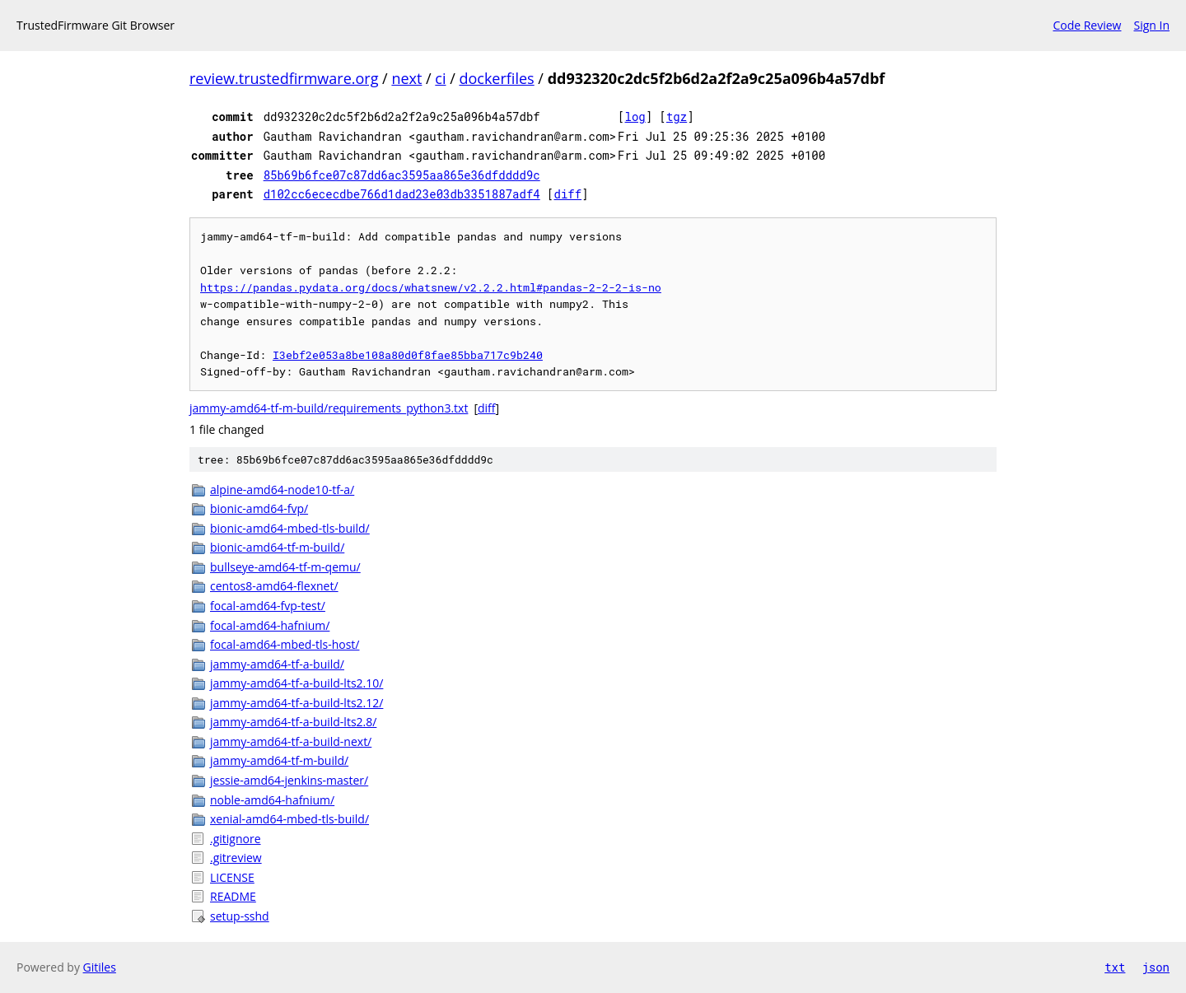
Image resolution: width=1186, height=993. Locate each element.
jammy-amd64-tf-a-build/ (277, 664)
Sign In (1151, 25)
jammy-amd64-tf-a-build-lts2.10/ (296, 683)
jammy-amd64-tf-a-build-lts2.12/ (296, 703)
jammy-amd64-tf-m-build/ (279, 760)
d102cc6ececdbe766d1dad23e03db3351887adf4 (402, 194)
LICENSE (232, 877)
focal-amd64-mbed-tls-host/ (284, 644)
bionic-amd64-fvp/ (259, 508)
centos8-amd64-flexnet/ (274, 586)
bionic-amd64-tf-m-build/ (277, 547)
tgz (676, 116)
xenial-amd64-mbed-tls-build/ (289, 819)
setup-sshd (239, 916)
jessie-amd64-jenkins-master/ (289, 780)
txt (1114, 967)
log (635, 116)
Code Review (1087, 25)
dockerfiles (496, 78)
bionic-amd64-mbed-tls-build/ (290, 528)
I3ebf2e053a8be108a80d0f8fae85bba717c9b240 (408, 354)
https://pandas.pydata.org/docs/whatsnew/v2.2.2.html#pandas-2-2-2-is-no (430, 287)
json (1156, 967)
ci (440, 78)
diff (568, 194)
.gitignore (235, 838)
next (406, 78)
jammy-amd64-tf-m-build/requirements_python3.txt (328, 408)
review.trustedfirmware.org (283, 78)
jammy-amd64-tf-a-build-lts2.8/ (293, 722)
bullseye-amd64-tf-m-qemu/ (285, 567)
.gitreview (236, 857)
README (233, 896)
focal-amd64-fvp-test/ (267, 605)
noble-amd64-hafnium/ (272, 800)
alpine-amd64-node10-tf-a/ (282, 489)
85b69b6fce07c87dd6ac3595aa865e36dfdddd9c (402, 175)
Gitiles (99, 967)
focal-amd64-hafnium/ (269, 625)
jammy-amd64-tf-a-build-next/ (290, 741)
